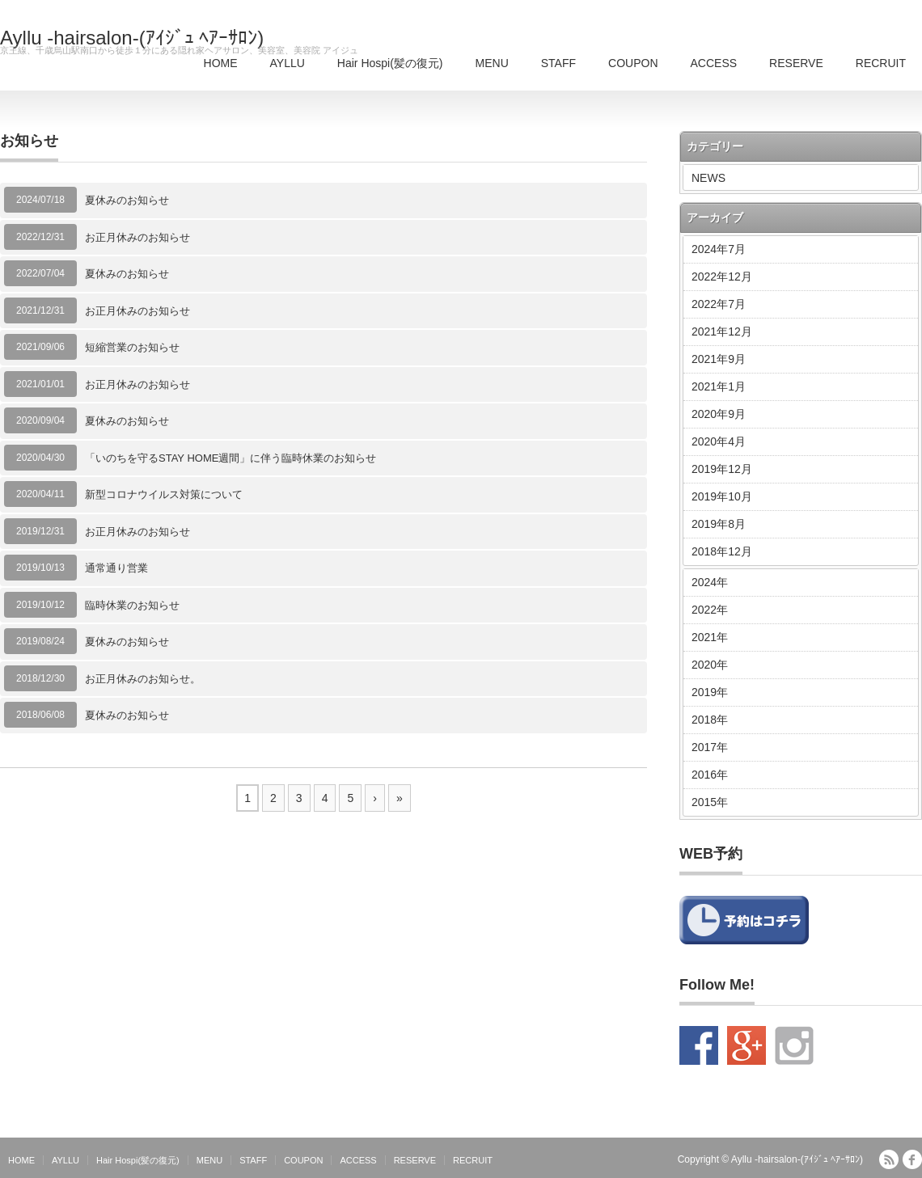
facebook (912, 1159)
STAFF (558, 63)
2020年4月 (719, 441)
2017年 (710, 747)
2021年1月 (719, 386)
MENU (492, 63)
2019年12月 (722, 468)
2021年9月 (719, 359)
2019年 (710, 692)
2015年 (710, 802)
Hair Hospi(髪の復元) (390, 63)
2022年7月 (719, 304)
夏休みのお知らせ (127, 200)
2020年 (710, 664)
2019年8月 (719, 523)
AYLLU (287, 63)
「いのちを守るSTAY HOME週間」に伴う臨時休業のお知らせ (230, 458)
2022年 (710, 609)
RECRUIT (881, 63)
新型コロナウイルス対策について (164, 494)
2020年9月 (719, 413)
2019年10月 (722, 496)
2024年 (710, 582)
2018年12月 (722, 551)
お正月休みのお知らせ (137, 237)
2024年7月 (719, 249)
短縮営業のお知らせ (132, 347)
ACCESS (714, 63)
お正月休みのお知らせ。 (143, 679)
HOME (221, 63)
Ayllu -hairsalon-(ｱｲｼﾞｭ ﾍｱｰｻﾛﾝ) (132, 38)
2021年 (710, 637)
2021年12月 (722, 331)
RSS (889, 1159)
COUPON (633, 63)
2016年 (710, 774)
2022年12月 (722, 276)
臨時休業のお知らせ (132, 605)
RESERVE (796, 63)
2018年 (710, 719)
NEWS (708, 177)
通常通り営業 (116, 568)
